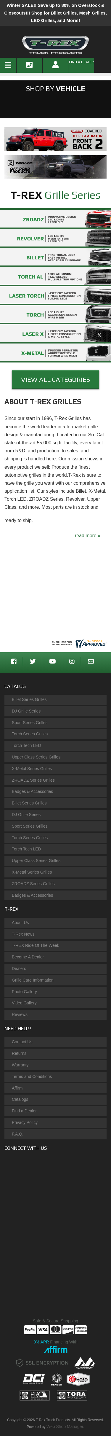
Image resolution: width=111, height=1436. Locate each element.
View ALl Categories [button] (55, 379)
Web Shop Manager (64, 1426)
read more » (87, 535)
